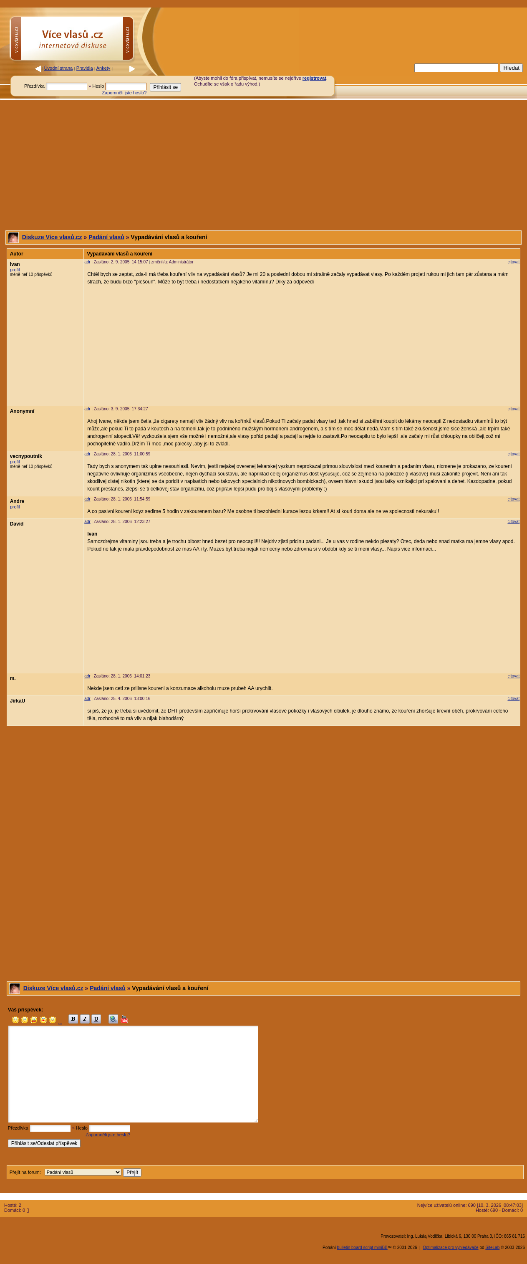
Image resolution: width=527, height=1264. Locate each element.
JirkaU (17, 701)
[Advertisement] (365, 80)
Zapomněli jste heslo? (124, 92)
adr (87, 262)
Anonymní (22, 411)
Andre (17, 501)
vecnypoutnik (26, 456)
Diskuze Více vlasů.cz (52, 237)
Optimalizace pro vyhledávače (450, 1247)
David (17, 524)
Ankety (103, 68)
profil (15, 269)
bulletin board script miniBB (362, 1247)
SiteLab (492, 1247)
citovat (513, 262)
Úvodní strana (58, 68)
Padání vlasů (106, 237)
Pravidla (84, 68)
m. (13, 678)
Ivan (15, 264)
